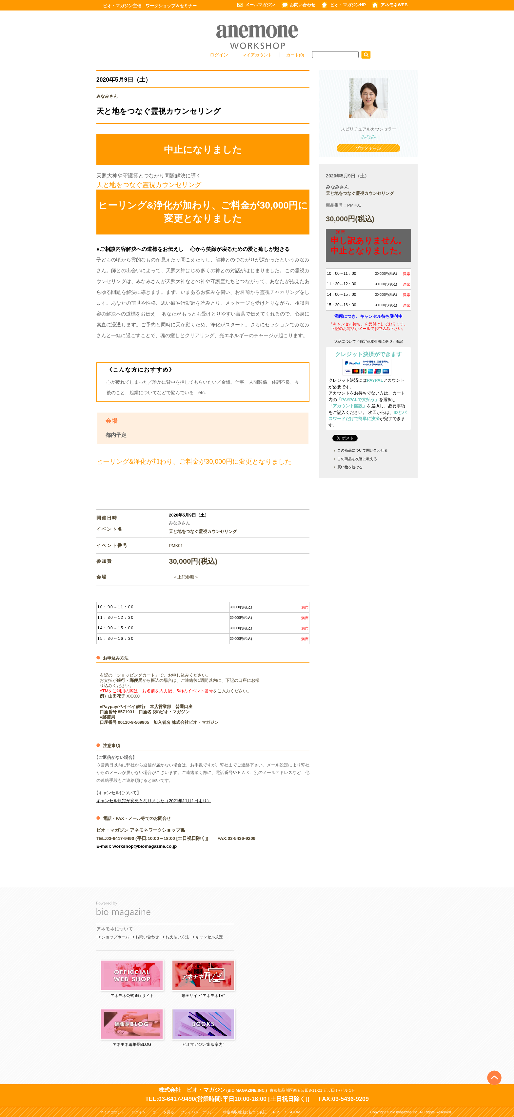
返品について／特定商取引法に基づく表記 (368, 341)
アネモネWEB (394, 4)
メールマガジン (260, 4)
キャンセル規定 (209, 937)
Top (494, 1067)
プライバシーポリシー (199, 1112)
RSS (277, 1112)
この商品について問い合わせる (362, 450)
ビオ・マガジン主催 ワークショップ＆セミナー (150, 5)
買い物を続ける (350, 467)
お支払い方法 (177, 937)
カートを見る (163, 1112)
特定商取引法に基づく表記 (245, 1112)
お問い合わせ (302, 4)
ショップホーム (115, 937)
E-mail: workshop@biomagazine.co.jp (136, 846)
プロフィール (368, 149)
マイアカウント (257, 54)
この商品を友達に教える (357, 459)
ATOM (295, 1112)
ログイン (219, 54)
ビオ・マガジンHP (348, 4)
